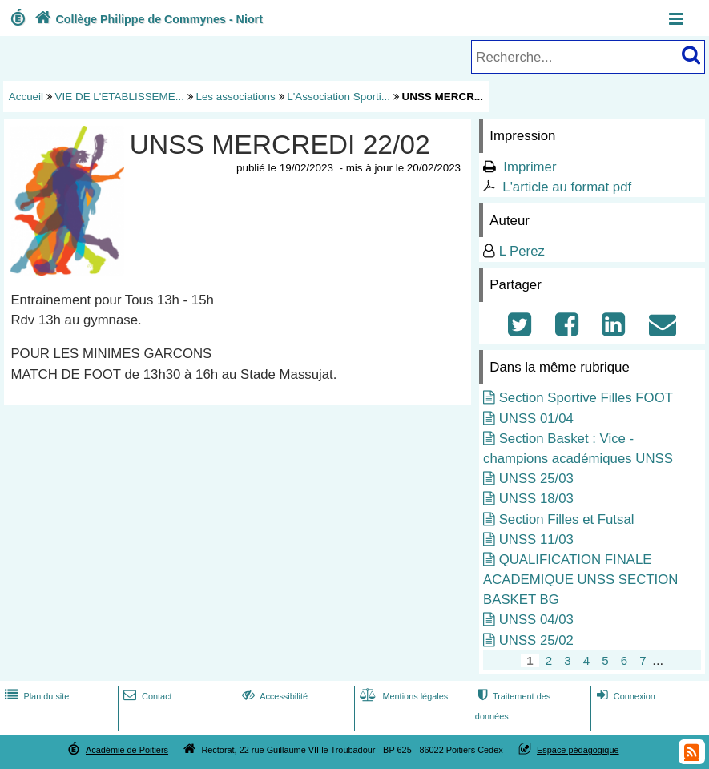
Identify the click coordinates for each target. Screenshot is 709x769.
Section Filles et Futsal (566, 519)
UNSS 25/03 (536, 478)
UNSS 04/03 (536, 619)
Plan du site (35, 696)
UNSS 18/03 (536, 498)
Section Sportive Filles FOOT (586, 397)
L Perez (522, 251)
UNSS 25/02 (536, 640)
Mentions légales (402, 696)
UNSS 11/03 (536, 539)
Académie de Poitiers (127, 750)
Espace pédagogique (578, 750)
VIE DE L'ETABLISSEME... (119, 97)
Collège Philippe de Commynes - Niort (147, 19)
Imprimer (529, 167)
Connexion (624, 696)
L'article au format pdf (566, 187)
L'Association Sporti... (338, 97)
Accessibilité (273, 696)
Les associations (235, 97)
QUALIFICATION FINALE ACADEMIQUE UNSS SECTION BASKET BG (580, 579)
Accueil (26, 97)
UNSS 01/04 (536, 418)
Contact (146, 696)
